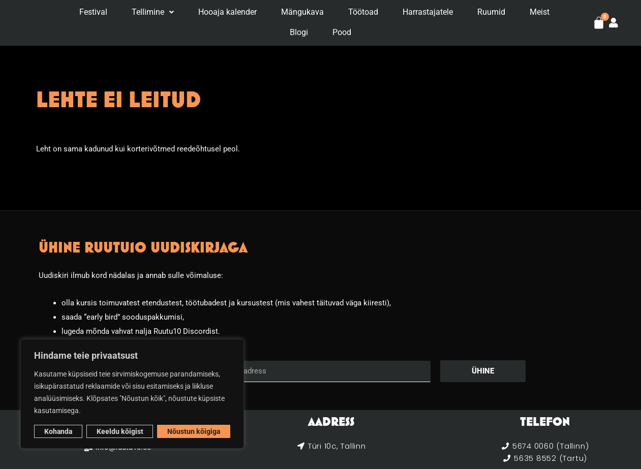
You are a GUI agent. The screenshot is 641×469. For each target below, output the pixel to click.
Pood (341, 32)
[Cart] (598, 22)
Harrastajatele (428, 12)
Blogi (299, 32)
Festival (93, 12)
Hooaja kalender (227, 12)
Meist (540, 12)
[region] (132, 394)
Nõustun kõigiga (193, 431)
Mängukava (302, 12)
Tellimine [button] (153, 12)
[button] (153, 13)
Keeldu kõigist (120, 431)
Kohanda (58, 431)
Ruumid (491, 12)
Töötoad (363, 12)
